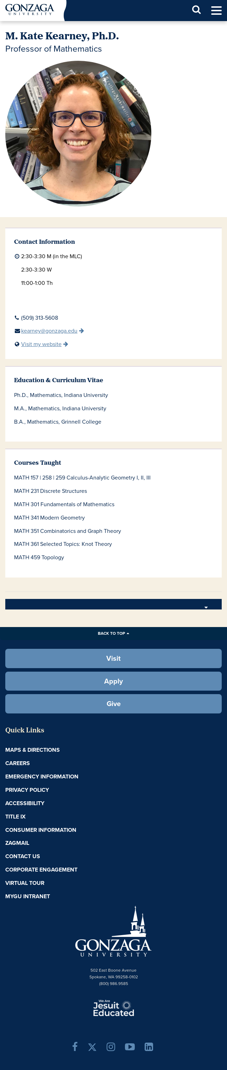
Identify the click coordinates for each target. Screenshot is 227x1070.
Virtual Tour (24, 883)
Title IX (15, 817)
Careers (17, 763)
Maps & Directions (32, 750)
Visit (113, 658)
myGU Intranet (27, 896)
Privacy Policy (27, 790)
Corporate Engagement (41, 870)
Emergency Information (41, 776)
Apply (113, 681)
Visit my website (41, 344)
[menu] (216, 10)
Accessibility (24, 803)
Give (114, 703)
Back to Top (111, 633)
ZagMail (17, 843)
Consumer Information (40, 830)
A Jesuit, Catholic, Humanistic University (113, 1007)
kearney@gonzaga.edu (49, 331)
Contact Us (22, 856)
